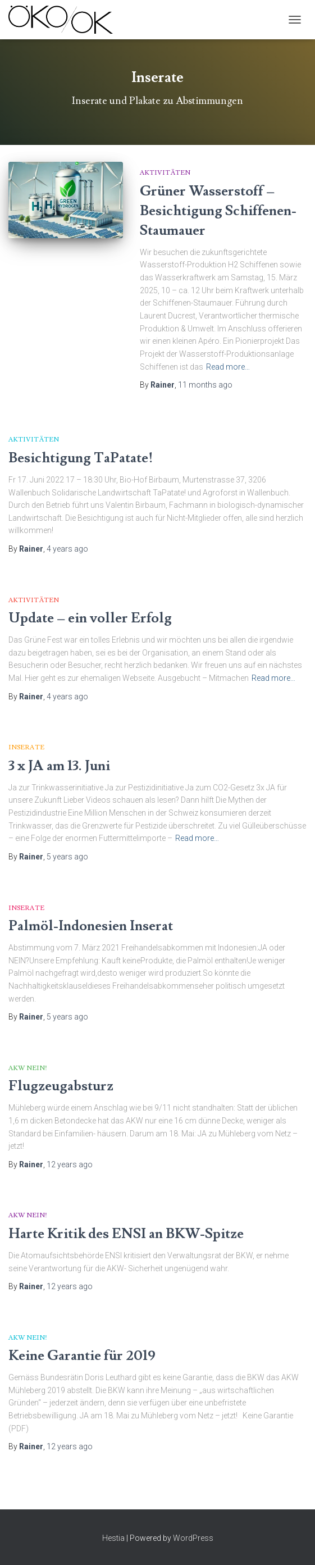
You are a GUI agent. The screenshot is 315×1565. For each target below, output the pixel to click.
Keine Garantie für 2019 (82, 1355)
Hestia (113, 1538)
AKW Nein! (27, 1068)
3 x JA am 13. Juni (59, 766)
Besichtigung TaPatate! (80, 458)
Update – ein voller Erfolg (90, 618)
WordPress (193, 1538)
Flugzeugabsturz (60, 1086)
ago (205, 384)
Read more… (228, 366)
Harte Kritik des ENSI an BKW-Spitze (126, 1234)
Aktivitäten (165, 173)
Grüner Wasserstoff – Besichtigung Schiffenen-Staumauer (218, 211)
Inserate (26, 747)
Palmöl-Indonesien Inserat (90, 926)
